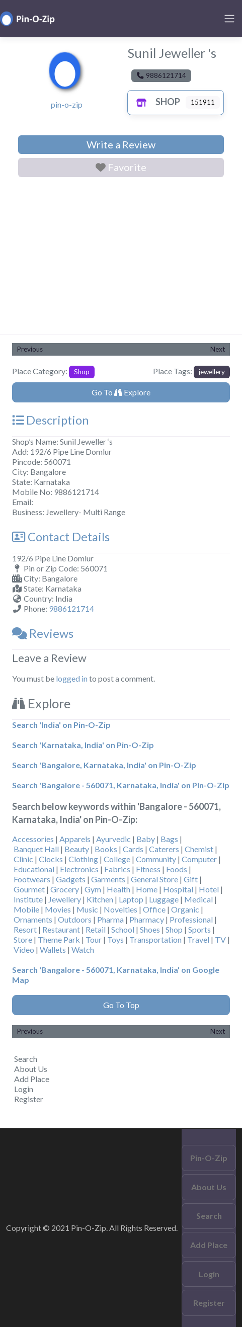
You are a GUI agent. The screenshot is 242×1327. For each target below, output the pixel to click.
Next (217, 349)
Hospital (178, 889)
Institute (28, 899)
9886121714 (71, 608)
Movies (58, 909)
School (122, 929)
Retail (96, 929)
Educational (34, 869)
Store (23, 939)
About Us (30, 1068)
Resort (25, 929)
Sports (199, 929)
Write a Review (121, 144)
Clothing (83, 859)
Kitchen (100, 899)
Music (87, 909)
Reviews (42, 633)
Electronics (79, 869)
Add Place (31, 1079)
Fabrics (117, 869)
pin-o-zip (67, 104)
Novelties (120, 909)
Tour (94, 939)
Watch (82, 949)
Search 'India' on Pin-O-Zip (61, 724)
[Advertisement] (121, 257)
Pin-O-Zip (208, 1158)
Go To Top (121, 1005)
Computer (199, 859)
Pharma (110, 919)
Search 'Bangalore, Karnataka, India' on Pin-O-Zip (104, 765)
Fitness (148, 869)
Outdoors (75, 919)
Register (28, 1099)
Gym (93, 889)
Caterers (164, 849)
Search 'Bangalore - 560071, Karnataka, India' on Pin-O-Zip (120, 785)
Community (156, 859)
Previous (30, 349)
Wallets (53, 949)
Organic (185, 909)
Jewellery (64, 899)
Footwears (32, 879)
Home (146, 889)
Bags (169, 839)
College (117, 859)
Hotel (209, 889)
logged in (72, 678)
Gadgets (71, 879)
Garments (108, 879)
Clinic (23, 859)
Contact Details (61, 537)
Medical (198, 899)
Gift (191, 879)
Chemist (199, 849)
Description (50, 420)
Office (154, 909)
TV (220, 939)
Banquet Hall (36, 849)
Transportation (155, 939)
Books (106, 849)
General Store (154, 879)
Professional (191, 919)
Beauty (76, 849)
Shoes (150, 929)
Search (25, 1058)
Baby (145, 839)
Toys (115, 939)
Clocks (51, 859)
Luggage (164, 899)
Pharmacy (146, 919)
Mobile (26, 909)
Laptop (131, 899)
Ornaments (33, 919)
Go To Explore (121, 392)
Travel (198, 939)
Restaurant (61, 929)
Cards (133, 849)
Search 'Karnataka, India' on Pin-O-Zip (83, 745)
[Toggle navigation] (229, 18)
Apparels (75, 839)
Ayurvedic (113, 839)
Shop (155, 101)
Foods (176, 869)
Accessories (33, 839)
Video (24, 949)
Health (118, 889)
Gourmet (29, 889)
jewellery (212, 372)
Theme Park (59, 939)
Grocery (64, 889)
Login (23, 1089)
